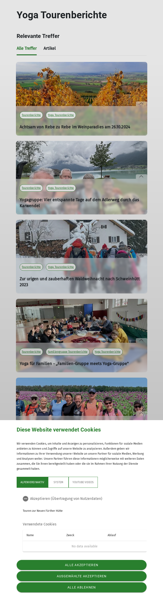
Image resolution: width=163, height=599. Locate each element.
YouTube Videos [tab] (83, 482)
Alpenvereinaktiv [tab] (32, 482)
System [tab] (58, 482)
